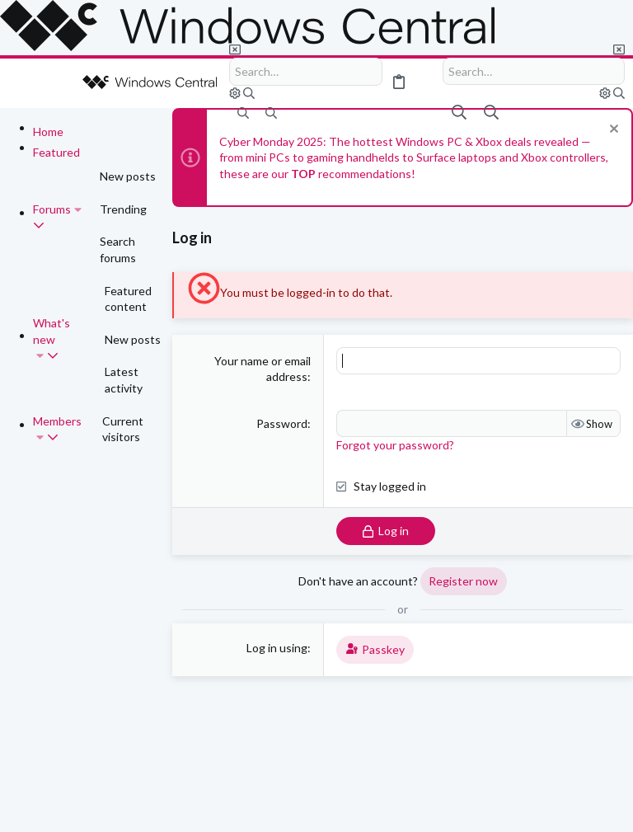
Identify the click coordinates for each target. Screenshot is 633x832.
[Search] (305, 72)
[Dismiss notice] (612, 130)
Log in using (276, 648)
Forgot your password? (395, 445)
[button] (24, 83)
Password (281, 423)
